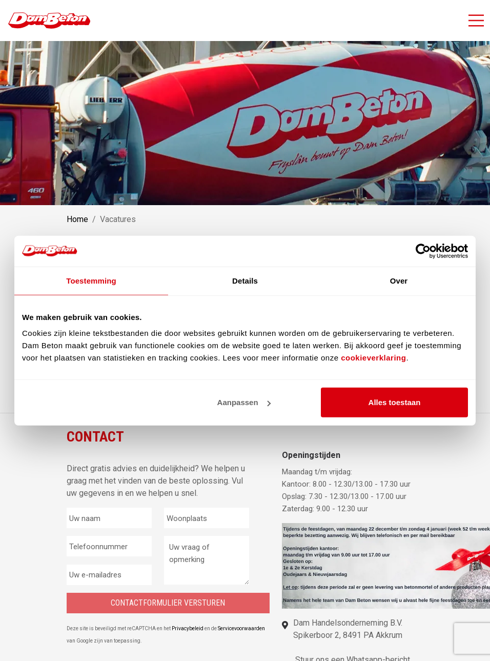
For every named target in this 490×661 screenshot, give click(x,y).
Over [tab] (399, 280)
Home (77, 219)
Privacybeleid (188, 628)
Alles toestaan (395, 402)
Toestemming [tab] (91, 280)
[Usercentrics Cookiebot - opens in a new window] (423, 250)
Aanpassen (244, 402)
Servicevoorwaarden (241, 628)
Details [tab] (245, 280)
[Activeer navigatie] (476, 20)
